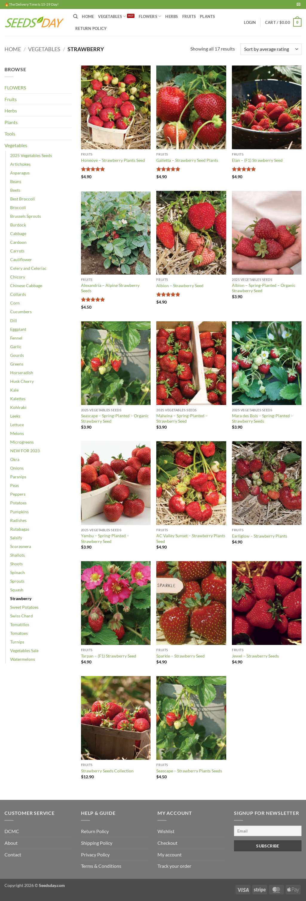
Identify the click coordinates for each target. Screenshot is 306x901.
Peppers (17, 494)
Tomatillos (19, 624)
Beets (15, 190)
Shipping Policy (96, 843)
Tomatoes (19, 633)
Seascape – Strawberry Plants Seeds (189, 770)
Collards (18, 294)
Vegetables (44, 49)
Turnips (17, 641)
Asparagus (20, 172)
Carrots (17, 250)
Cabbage (18, 233)
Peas (14, 485)
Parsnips (18, 476)
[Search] (75, 16)
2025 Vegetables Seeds (31, 155)
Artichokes (20, 164)
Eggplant (18, 329)
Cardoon (18, 242)
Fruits (10, 99)
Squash (16, 589)
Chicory (17, 276)
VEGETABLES (112, 16)
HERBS (171, 16)
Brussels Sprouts (25, 216)
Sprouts (17, 581)
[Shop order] (271, 49)
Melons (17, 433)
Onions (17, 468)
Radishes (18, 520)
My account (169, 854)
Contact (12, 854)
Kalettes (17, 398)
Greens (16, 363)
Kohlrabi (18, 407)
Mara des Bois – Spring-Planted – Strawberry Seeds (262, 418)
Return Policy (91, 28)
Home (88, 16)
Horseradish (21, 372)
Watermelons (22, 659)
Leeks (15, 415)
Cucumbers (21, 311)
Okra (14, 459)
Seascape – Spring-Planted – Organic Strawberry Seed (115, 418)
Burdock (18, 224)
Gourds (17, 355)
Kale (14, 389)
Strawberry (20, 598)
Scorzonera (20, 546)
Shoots (16, 563)
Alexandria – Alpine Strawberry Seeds (110, 288)
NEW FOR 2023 (25, 450)
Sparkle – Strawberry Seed (180, 655)
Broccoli (18, 207)
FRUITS (189, 16)
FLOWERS (150, 16)
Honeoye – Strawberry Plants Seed (113, 160)
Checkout (167, 843)
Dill (13, 320)
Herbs (10, 110)
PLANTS (207, 16)
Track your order (174, 866)
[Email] (268, 831)
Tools (9, 133)
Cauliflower (21, 259)
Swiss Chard (21, 615)
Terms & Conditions (101, 866)
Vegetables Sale (24, 650)
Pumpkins (19, 511)
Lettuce (17, 424)
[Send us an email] (298, 4)
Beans (15, 181)
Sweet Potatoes (24, 607)
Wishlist (166, 831)
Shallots (17, 555)
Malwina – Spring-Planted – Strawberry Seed (182, 418)
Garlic (16, 346)
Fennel (16, 337)
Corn (15, 302)
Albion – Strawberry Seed (180, 285)
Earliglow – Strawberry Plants (259, 535)
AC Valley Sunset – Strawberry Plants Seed (190, 538)
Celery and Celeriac (28, 268)
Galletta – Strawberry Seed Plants (187, 160)
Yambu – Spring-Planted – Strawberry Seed (105, 538)
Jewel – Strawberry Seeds (255, 655)
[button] (250, 22)
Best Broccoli (22, 198)
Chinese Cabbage (26, 285)
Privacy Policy (95, 854)
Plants (11, 122)
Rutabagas (19, 529)
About (11, 843)
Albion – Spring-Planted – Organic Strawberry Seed (264, 288)
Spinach (17, 572)
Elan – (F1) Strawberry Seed (257, 160)
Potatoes (18, 502)
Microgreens (22, 442)
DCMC (11, 831)
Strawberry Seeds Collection (107, 770)
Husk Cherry (22, 381)
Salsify (16, 537)
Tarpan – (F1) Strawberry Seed (108, 655)
